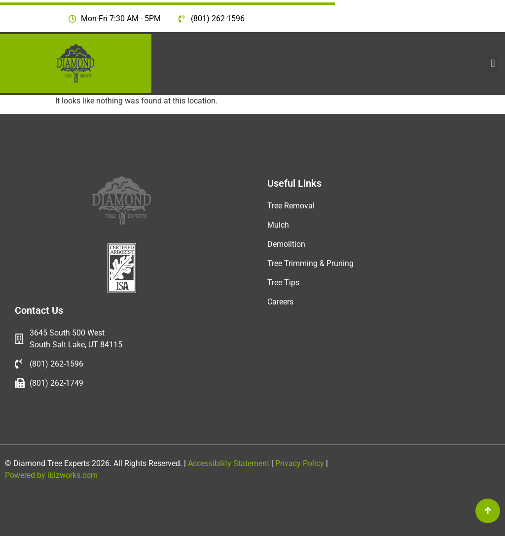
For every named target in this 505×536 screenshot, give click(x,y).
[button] (493, 64)
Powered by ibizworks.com (51, 475)
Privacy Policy (300, 463)
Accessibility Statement (227, 463)
